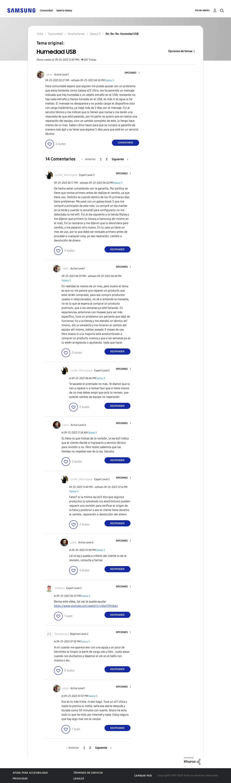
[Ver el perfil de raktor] (49, 74)
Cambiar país (143, 775)
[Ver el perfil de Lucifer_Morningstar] (66, 175)
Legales (78, 778)
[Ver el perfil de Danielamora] (62, 634)
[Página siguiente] (119, 159)
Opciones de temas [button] (180, 51)
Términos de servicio (88, 772)
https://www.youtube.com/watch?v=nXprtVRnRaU (86, 606)
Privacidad (20, 778)
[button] (133, 73)
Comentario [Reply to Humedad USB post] (125, 142)
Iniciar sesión (202, 10)
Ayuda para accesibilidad (30, 772)
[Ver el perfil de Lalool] (65, 425)
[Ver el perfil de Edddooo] (60, 588)
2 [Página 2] (106, 159)
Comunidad (46, 10)
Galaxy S (109, 80)
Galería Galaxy (64, 10)
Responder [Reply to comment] (117, 249)
